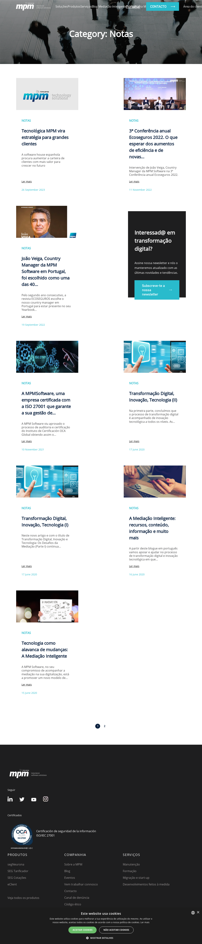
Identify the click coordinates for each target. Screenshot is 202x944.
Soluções (61, 6)
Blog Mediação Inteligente (109, 6)
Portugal (133, 6)
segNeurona (16, 864)
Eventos (69, 878)
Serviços (86, 6)
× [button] (198, 912)
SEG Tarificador (18, 871)
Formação (129, 871)
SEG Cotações (17, 878)
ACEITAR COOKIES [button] (82, 929)
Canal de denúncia (76, 898)
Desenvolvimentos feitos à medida (146, 884)
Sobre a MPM (73, 864)
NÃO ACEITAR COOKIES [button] (116, 929)
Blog (67, 871)
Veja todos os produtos (23, 898)
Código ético (72, 904)
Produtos (74, 6)
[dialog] (101, 926)
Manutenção (131, 864)
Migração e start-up (136, 878)
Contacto (70, 891)
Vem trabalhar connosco (81, 884)
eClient (12, 884)
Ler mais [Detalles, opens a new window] (144, 922)
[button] (101, 938)
